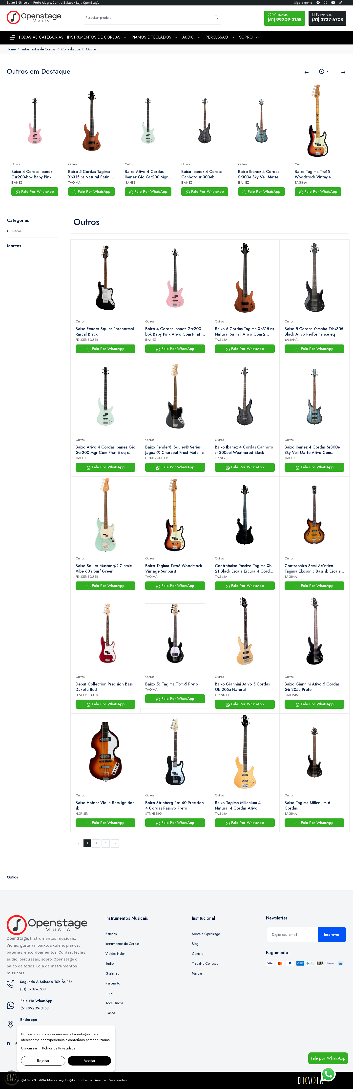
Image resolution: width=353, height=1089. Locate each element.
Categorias (18, 220)
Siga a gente (303, 2)
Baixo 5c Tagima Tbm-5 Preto (171, 684)
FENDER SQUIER (87, 339)
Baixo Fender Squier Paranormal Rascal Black (105, 331)
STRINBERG (153, 813)
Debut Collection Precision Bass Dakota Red (104, 687)
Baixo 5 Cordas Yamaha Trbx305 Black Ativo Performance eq (314, 331)
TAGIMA (74, 182)
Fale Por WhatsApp (35, 191)
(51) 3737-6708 (327, 17)
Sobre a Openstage (206, 933)
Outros (91, 49)
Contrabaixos (70, 49)
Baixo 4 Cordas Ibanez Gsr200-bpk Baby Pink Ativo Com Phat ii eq (31, 174)
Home (11, 49)
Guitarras (112, 973)
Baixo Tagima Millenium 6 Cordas (307, 805)
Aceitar (89, 1061)
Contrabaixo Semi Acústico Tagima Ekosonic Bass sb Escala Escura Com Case (313, 568)
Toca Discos (114, 1003)
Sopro (109, 993)
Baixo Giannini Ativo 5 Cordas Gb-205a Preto (312, 687)
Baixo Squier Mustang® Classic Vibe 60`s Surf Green (104, 568)
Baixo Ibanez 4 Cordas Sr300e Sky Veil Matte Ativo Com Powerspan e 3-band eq (259, 174)
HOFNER (82, 813)
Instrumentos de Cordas (38, 49)
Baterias (111, 933)
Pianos (110, 1012)
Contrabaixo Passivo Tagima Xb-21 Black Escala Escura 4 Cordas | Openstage (244, 568)
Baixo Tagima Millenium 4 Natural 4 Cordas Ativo (238, 805)
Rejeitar (43, 1061)
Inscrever (332, 934)
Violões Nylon (115, 953)
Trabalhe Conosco (205, 963)
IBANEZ (16, 182)
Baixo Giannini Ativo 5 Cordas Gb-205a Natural (242, 687)
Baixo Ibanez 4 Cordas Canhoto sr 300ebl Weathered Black (201, 174)
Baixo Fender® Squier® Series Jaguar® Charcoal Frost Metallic (174, 450)
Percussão (112, 983)
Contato (197, 953)
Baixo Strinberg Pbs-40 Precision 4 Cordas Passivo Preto (174, 805)
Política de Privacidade (58, 1048)
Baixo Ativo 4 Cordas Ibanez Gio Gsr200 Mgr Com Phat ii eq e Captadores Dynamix (146, 174)
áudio (109, 963)
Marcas (14, 246)
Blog (195, 943)
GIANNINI (222, 695)
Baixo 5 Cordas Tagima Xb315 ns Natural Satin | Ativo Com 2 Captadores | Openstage (91, 174)
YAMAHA (291, 339)
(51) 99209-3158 (284, 17)
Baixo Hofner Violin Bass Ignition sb (105, 805)
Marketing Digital (61, 1080)
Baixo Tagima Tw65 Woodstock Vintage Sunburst (313, 174)
